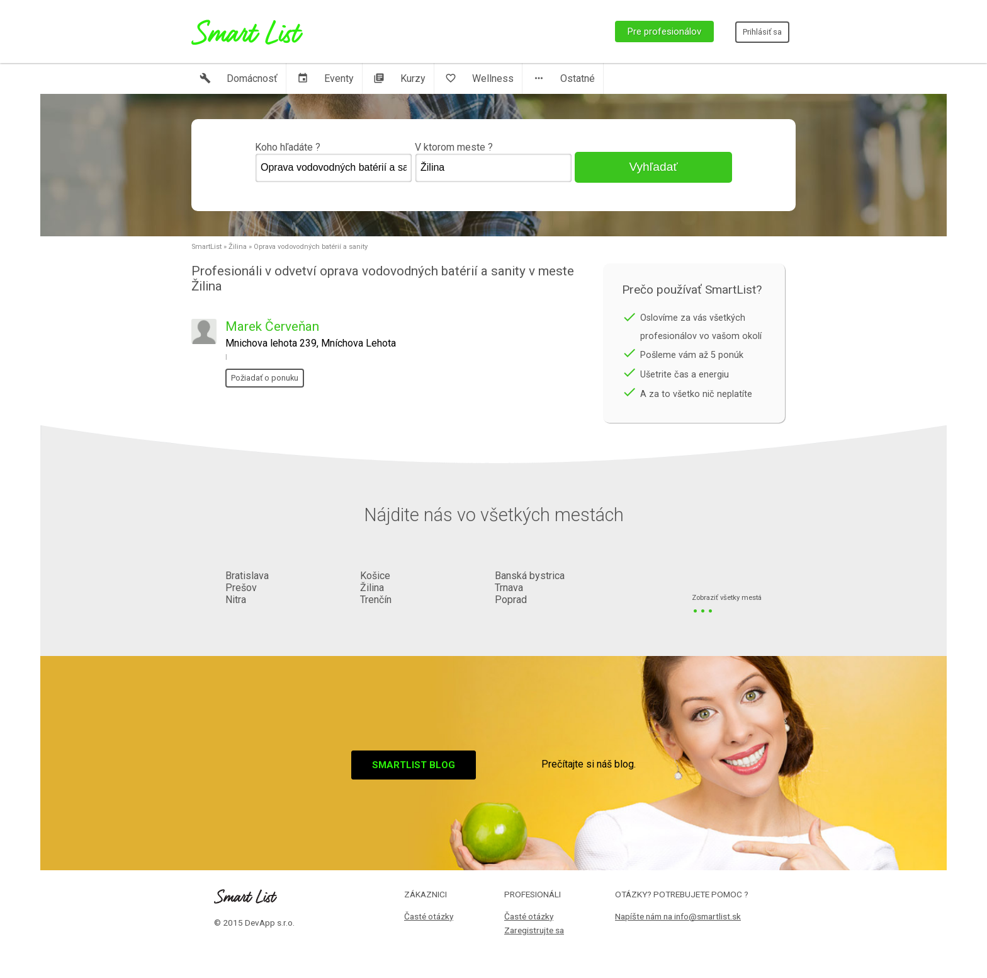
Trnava (509, 588)
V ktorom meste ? (493, 162)
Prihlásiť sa (762, 32)
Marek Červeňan (272, 326)
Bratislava (247, 576)
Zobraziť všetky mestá (727, 598)
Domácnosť (239, 78)
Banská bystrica (530, 576)
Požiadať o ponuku (264, 378)
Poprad (511, 600)
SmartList (206, 247)
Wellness (479, 78)
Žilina (237, 247)
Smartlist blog (413, 765)
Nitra (235, 600)
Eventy (325, 78)
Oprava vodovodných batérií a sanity (311, 247)
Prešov (241, 588)
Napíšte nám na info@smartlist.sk (678, 916)
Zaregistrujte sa (534, 930)
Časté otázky (428, 916)
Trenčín (376, 600)
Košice (375, 576)
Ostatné (564, 78)
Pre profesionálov (664, 31)
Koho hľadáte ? (333, 162)
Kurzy (399, 78)
